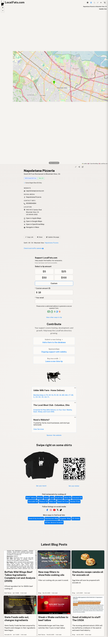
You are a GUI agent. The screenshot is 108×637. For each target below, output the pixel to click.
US (29, 243)
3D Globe (76, 518)
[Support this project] (91, 2)
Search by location (35, 518)
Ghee (46, 498)
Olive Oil (41, 178)
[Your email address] (54, 301)
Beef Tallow (31, 498)
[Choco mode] (97, 2)
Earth (25, 243)
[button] (2, 7)
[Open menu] (104, 2)
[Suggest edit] (82, 166)
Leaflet (84, 163)
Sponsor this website (54, 435)
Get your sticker (74, 486)
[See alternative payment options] (57, 311)
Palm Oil (52, 502)
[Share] (79, 166)
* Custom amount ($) (42, 288)
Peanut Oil (43, 502)
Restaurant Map (51, 518)
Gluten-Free (75, 502)
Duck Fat (59, 498)
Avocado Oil (33, 502)
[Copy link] (75, 166)
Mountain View (39, 243)
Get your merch (41, 486)
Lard (52, 498)
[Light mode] (101, 2)
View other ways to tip (54, 317)
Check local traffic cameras (33, 248)
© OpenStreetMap (93, 163)
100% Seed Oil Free (30, 178)
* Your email (39, 298)
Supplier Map (65, 518)
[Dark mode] (94, 2)
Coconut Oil (77, 498)
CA (32, 243)
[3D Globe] (87, 2)
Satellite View (103, 9)
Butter (40, 498)
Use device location (54, 522)
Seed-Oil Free (62, 502)
